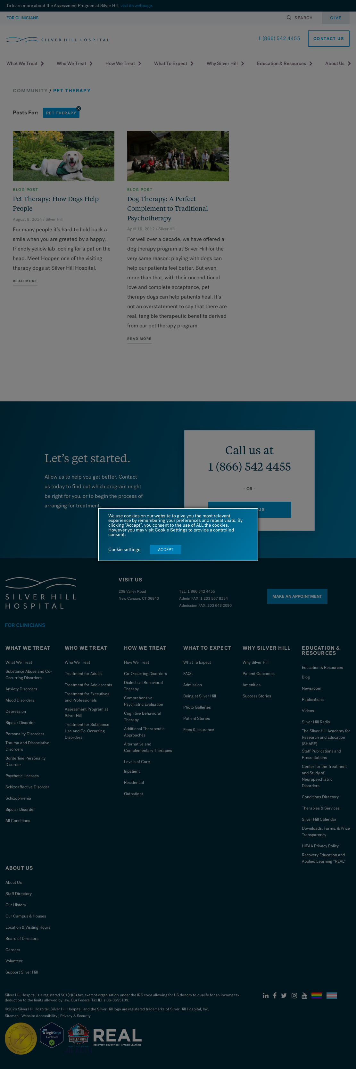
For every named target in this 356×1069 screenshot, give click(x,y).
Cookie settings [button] (124, 549)
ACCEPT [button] (165, 549)
